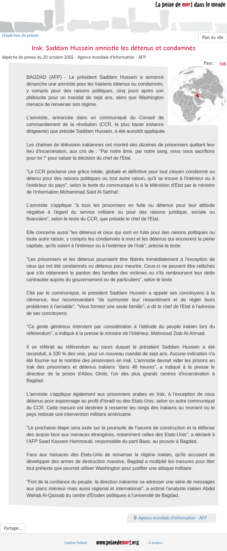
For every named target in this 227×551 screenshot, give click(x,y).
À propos (155, 542)
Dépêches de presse (20, 35)
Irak (223, 63)
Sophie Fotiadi (75, 542)
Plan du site (212, 37)
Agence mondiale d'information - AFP (172, 517)
